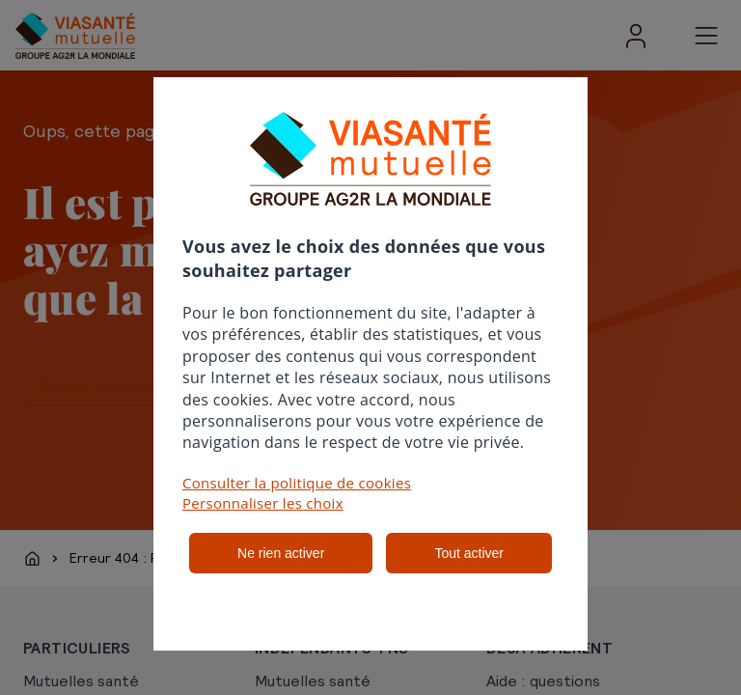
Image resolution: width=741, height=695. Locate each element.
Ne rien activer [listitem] (280, 553)
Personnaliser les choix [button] (262, 503)
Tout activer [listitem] (469, 553)
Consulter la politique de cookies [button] (296, 482)
